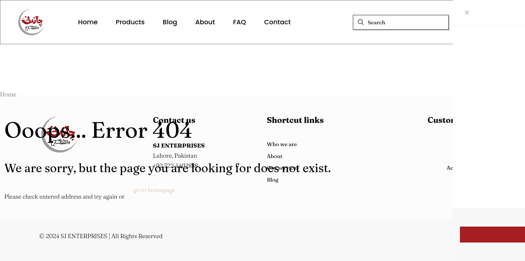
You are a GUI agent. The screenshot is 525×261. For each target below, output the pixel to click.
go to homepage (154, 190)
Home (8, 94)
